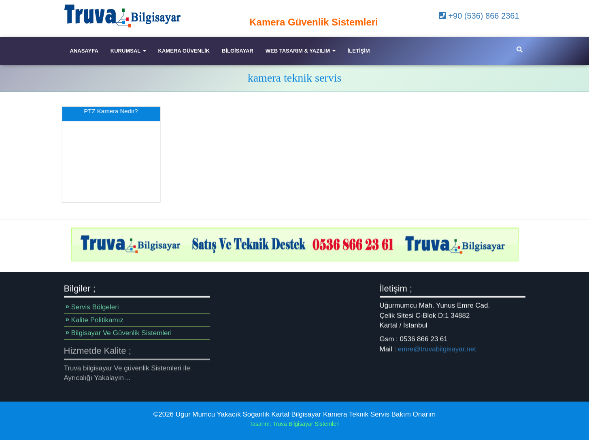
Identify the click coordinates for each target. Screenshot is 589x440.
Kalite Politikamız (97, 320)
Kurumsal (128, 51)
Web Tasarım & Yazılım (301, 51)
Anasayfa (84, 51)
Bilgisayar (237, 51)
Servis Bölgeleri (95, 307)
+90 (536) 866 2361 (479, 15)
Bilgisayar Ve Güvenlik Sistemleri (121, 333)
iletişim (359, 51)
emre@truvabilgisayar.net (437, 349)
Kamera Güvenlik (184, 51)
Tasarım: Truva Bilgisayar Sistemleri (294, 424)
